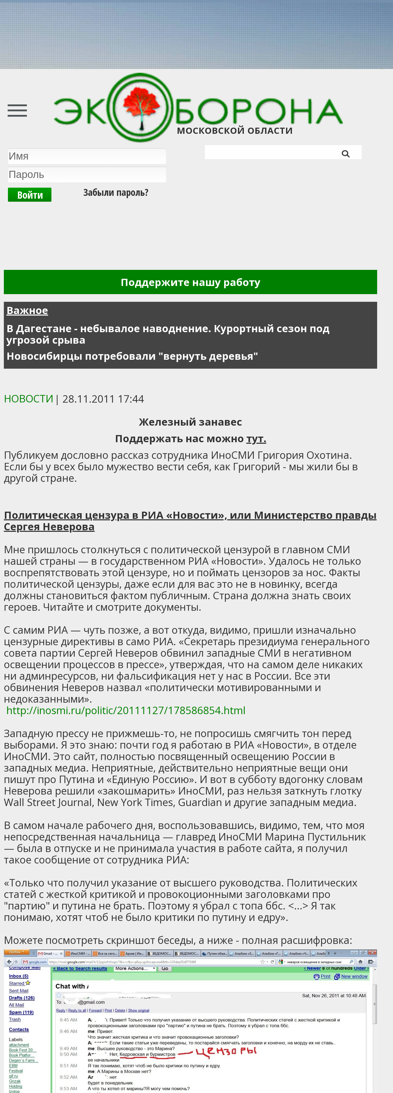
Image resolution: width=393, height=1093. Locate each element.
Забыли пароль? (115, 192)
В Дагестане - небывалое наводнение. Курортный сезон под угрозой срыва (168, 334)
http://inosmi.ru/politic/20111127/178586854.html (126, 710)
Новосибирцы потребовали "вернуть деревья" (132, 356)
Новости (28, 398)
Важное (27, 310)
